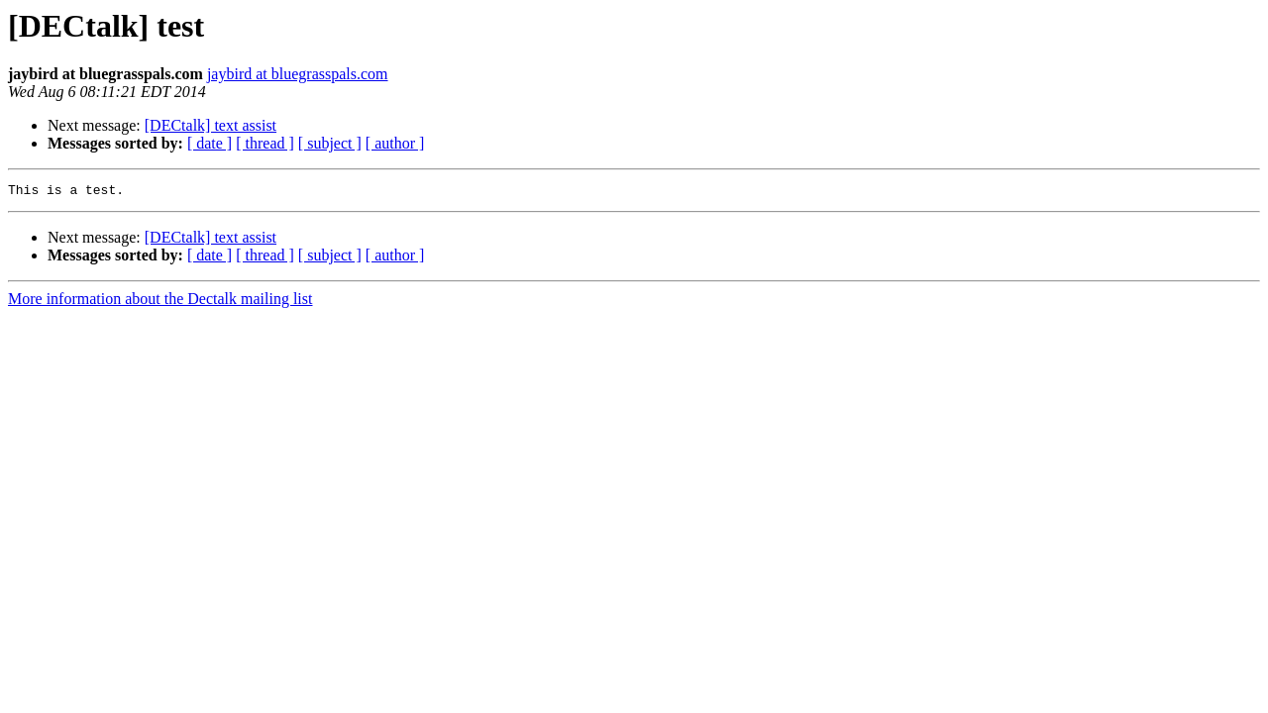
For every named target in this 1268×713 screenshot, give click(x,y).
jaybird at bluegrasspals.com (297, 73)
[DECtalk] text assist (210, 125)
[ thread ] (265, 143)
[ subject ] (330, 143)
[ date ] (209, 143)
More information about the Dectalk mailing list (160, 301)
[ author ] (395, 143)
